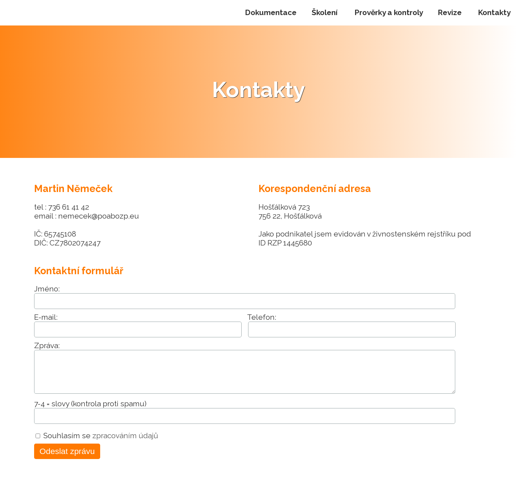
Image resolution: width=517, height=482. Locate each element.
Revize (450, 12)
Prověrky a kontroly (388, 12)
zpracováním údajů (125, 435)
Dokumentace (271, 12)
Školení (324, 12)
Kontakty (494, 12)
